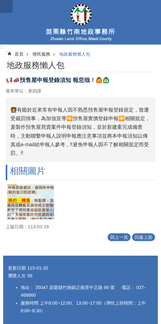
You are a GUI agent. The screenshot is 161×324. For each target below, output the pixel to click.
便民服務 (41, 54)
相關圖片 (27, 171)
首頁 (19, 54)
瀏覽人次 (17, 275)
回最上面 (143, 237)
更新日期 (17, 268)
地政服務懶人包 (74, 54)
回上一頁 (119, 237)
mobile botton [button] (6, 6)
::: (2, 47)
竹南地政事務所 (80, 22)
